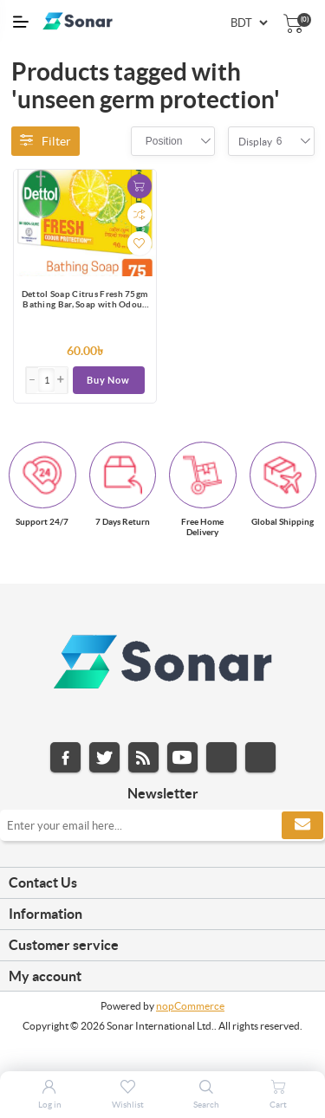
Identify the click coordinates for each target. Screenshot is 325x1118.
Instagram (221, 757)
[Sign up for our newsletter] (162, 825)
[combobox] (164, 141)
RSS (143, 757)
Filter (45, 141)
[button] (61, 380)
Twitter (104, 757)
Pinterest (260, 757)
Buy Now (108, 380)
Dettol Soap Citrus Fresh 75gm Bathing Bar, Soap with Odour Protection (85, 300)
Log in (50, 1104)
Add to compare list (139, 215)
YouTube (182, 757)
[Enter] (46, 380)
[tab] (162, 883)
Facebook (65, 757)
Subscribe (302, 825)
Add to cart (139, 186)
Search (206, 1104)
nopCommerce (190, 1005)
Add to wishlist (139, 243)
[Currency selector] (248, 23)
